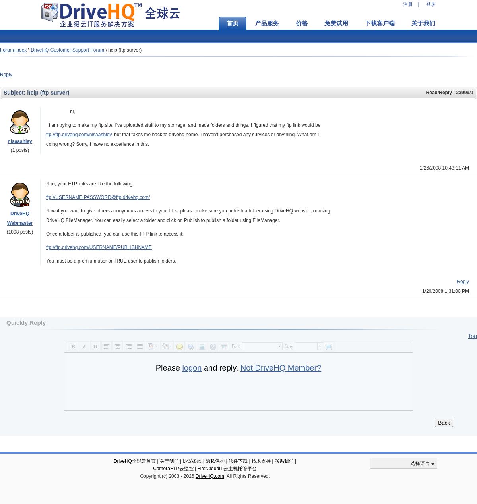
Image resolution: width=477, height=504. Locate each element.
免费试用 (336, 23)
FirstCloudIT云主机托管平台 (226, 468)
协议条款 (192, 461)
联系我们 (284, 461)
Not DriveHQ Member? (280, 367)
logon (192, 367)
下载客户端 (380, 23)
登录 (431, 4)
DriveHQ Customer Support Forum (68, 50)
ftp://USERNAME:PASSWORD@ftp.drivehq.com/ (98, 197)
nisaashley (20, 141)
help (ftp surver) (125, 50)
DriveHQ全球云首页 (135, 461)
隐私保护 (215, 461)
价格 (302, 23)
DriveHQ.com (210, 476)
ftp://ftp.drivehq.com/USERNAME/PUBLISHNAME (99, 247)
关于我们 (423, 23)
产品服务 (267, 23)
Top (472, 336)
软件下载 (238, 461)
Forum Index (13, 50)
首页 (232, 23)
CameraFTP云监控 (173, 468)
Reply (6, 74)
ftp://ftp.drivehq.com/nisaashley (79, 134)
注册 (408, 4)
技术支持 (261, 461)
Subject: (15, 92)
